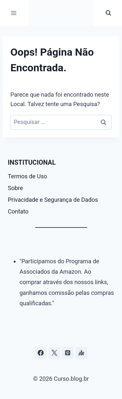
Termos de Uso (27, 176)
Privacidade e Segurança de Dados (53, 199)
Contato (18, 211)
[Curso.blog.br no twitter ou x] (54, 353)
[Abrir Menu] (14, 13)
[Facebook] (41, 353)
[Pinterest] (68, 353)
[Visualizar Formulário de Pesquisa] (108, 13)
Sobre (15, 188)
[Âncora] (81, 353)
